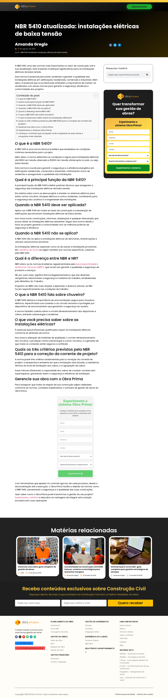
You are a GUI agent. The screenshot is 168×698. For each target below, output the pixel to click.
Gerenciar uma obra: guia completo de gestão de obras (37, 568)
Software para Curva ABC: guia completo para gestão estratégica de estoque (129, 569)
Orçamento (55, 625)
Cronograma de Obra (59, 632)
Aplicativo (89, 643)
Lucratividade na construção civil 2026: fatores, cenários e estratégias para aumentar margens (83, 569)
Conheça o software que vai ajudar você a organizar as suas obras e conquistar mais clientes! (50, 135)
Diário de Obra (56, 640)
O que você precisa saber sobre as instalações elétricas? (45, 117)
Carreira (123, 642)
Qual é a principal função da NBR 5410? (36, 102)
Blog (121, 645)
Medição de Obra (58, 647)
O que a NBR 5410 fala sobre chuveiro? (36, 114)
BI (85, 652)
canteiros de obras (29, 249)
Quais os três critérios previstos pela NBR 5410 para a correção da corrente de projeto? (55, 122)
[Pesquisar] (147, 74)
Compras (89, 628)
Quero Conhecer (126, 635)
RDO (52, 643)
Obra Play (123, 638)
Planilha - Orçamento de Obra (132, 654)
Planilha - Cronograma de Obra (132, 657)
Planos (122, 628)
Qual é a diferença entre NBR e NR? (34, 111)
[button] (110, 45)
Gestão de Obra (57, 650)
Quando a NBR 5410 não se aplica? (34, 108)
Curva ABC (55, 628)
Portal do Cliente (92, 640)
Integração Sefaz (92, 632)
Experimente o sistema (26, 497)
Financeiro (55, 658)
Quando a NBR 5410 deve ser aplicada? (36, 105)
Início (17, 52)
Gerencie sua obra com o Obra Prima (35, 127)
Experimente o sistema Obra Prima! (35, 130)
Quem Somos (125, 625)
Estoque (88, 625)
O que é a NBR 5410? (27, 99)
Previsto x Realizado (58, 662)
